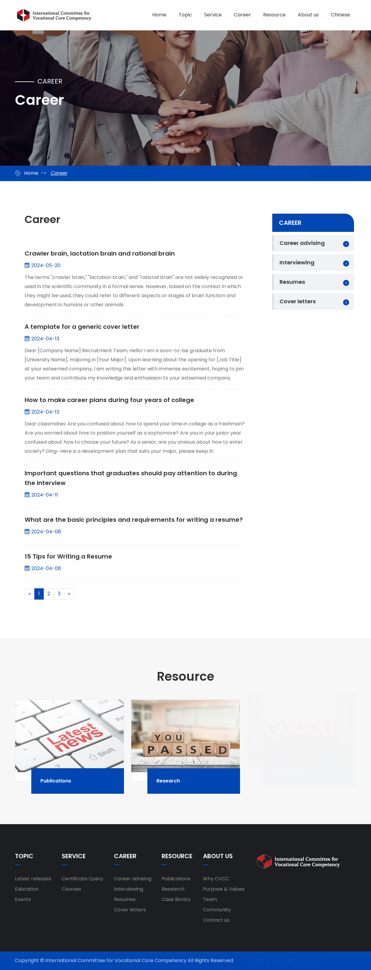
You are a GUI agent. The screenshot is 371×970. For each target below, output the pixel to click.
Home (159, 14)
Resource (274, 14)
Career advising (302, 243)
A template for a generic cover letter (82, 326)
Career (242, 14)
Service (213, 14)
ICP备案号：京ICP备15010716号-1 (284, 960)
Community (217, 909)
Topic (185, 14)
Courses (71, 889)
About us (308, 14)
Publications (64, 780)
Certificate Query (82, 878)
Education (27, 889)
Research (176, 780)
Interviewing (297, 262)
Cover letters (298, 301)
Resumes (292, 282)
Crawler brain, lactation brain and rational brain (100, 253)
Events (23, 899)
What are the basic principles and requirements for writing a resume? (134, 519)
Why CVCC (216, 878)
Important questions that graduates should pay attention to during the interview (131, 477)
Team (210, 899)
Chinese (340, 14)
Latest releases (33, 878)
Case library (176, 899)
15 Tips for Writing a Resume (68, 556)
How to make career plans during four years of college (109, 399)
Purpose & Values (224, 889)
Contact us (216, 920)
